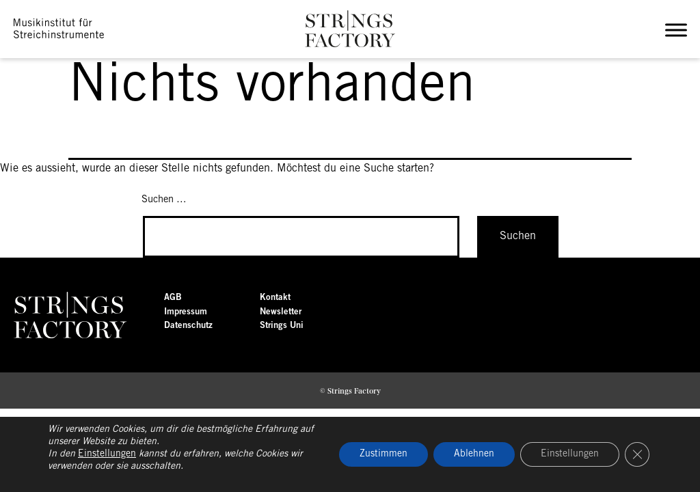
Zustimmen (383, 454)
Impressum (185, 312)
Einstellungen (107, 454)
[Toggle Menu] (678, 30)
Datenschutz (188, 325)
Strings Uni (282, 325)
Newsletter (280, 312)
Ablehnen (474, 454)
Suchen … (164, 200)
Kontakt (275, 297)
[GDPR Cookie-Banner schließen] (637, 454)
